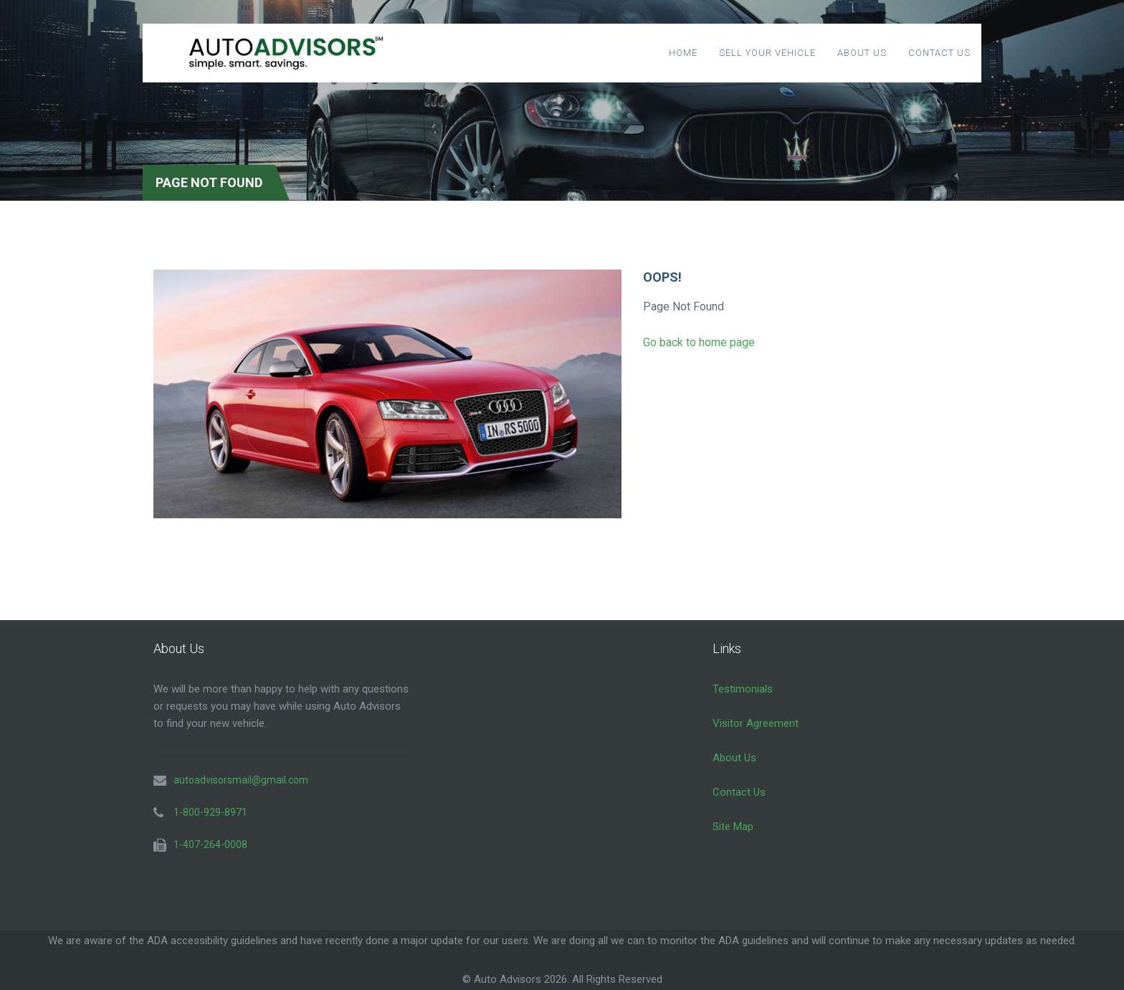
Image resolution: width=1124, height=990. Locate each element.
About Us (862, 52)
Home (683, 52)
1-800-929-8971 (210, 812)
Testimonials (743, 688)
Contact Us (939, 52)
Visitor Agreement (756, 723)
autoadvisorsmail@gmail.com (240, 780)
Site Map (733, 826)
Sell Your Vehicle (767, 52)
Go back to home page (699, 342)
